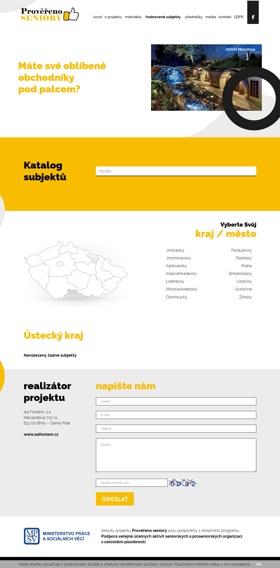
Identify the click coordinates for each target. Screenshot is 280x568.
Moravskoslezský (181, 289)
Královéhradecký (181, 273)
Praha (246, 265)
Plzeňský (244, 258)
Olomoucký (176, 297)
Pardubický (241, 250)
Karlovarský (176, 265)
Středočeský (240, 273)
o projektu (113, 17)
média (211, 17)
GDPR (238, 17)
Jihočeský (175, 250)
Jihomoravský (178, 258)
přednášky (194, 17)
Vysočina (243, 289)
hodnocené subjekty (163, 17)
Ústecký (244, 281)
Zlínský (245, 297)
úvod (97, 17)
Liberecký (175, 281)
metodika (133, 17)
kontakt (225, 17)
